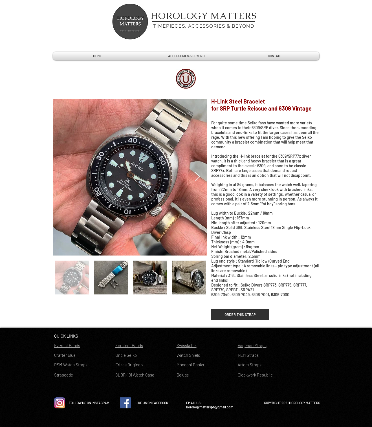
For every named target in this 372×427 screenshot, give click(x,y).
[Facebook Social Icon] (125, 402)
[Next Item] (198, 177)
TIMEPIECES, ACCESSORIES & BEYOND (203, 26)
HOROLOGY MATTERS (204, 15)
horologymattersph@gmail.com (209, 407)
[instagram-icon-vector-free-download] (59, 402)
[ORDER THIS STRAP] (240, 314)
